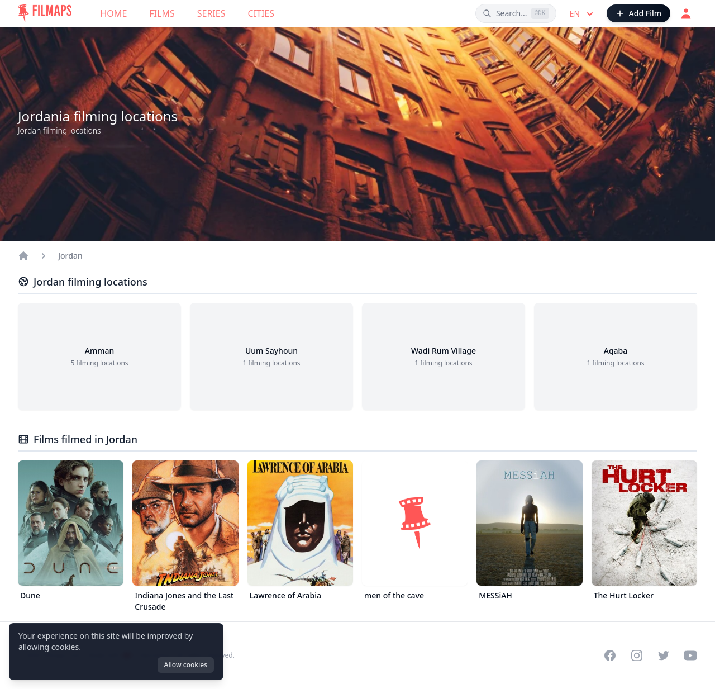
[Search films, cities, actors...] (515, 13)
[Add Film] (638, 13)
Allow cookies (185, 664)
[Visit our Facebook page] (610, 655)
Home (114, 13)
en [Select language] (582, 14)
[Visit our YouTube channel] (690, 655)
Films (161, 13)
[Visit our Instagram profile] (637, 655)
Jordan (70, 255)
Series (211, 13)
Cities (260, 13)
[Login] (686, 13)
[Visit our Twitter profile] (663, 655)
